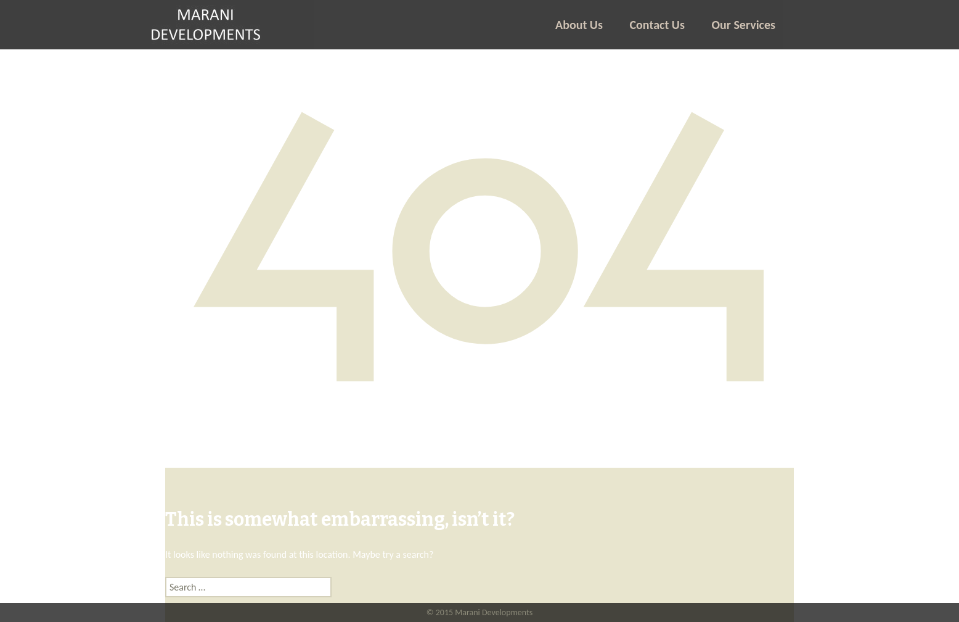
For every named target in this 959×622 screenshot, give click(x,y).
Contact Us (657, 24)
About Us (579, 24)
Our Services (744, 24)
